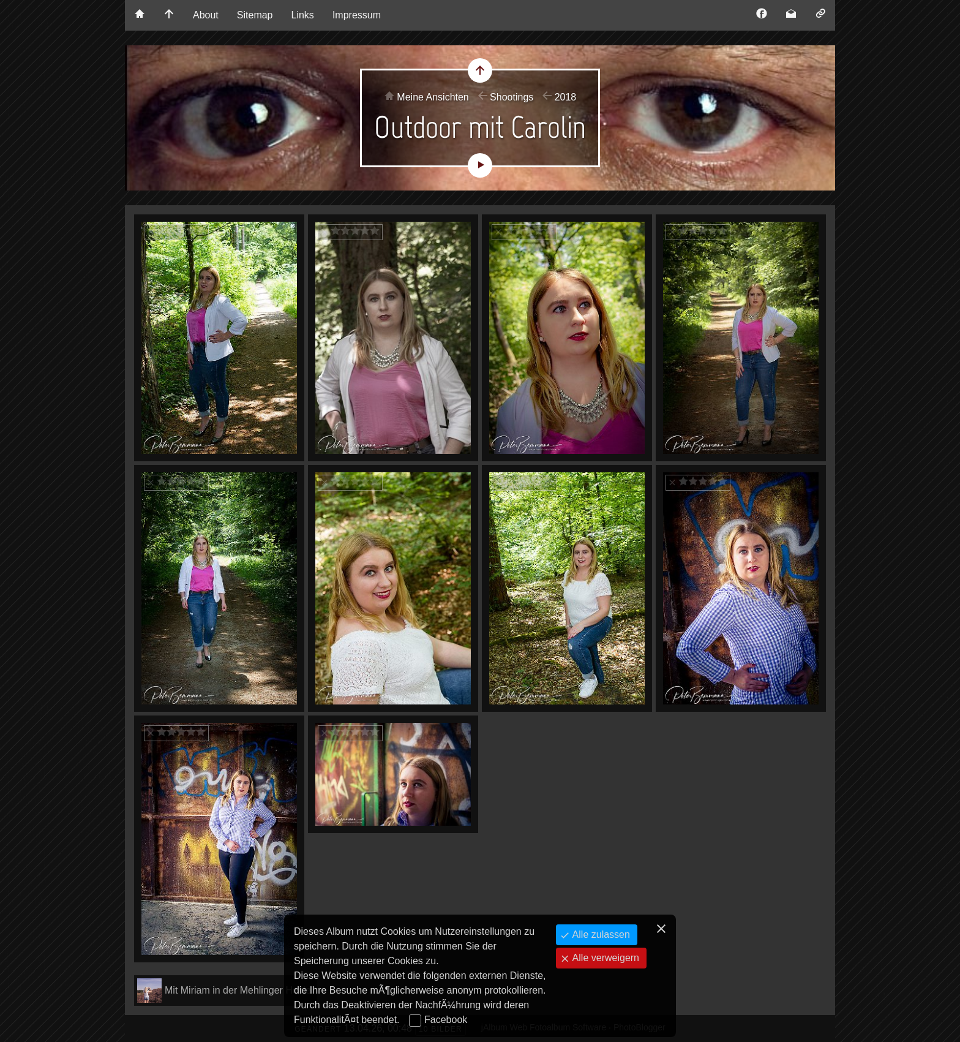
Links (302, 15)
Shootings (511, 97)
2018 (566, 97)
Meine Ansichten (432, 97)
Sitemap (255, 15)
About (206, 15)
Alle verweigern (604, 958)
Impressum (356, 15)
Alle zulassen (599, 934)
